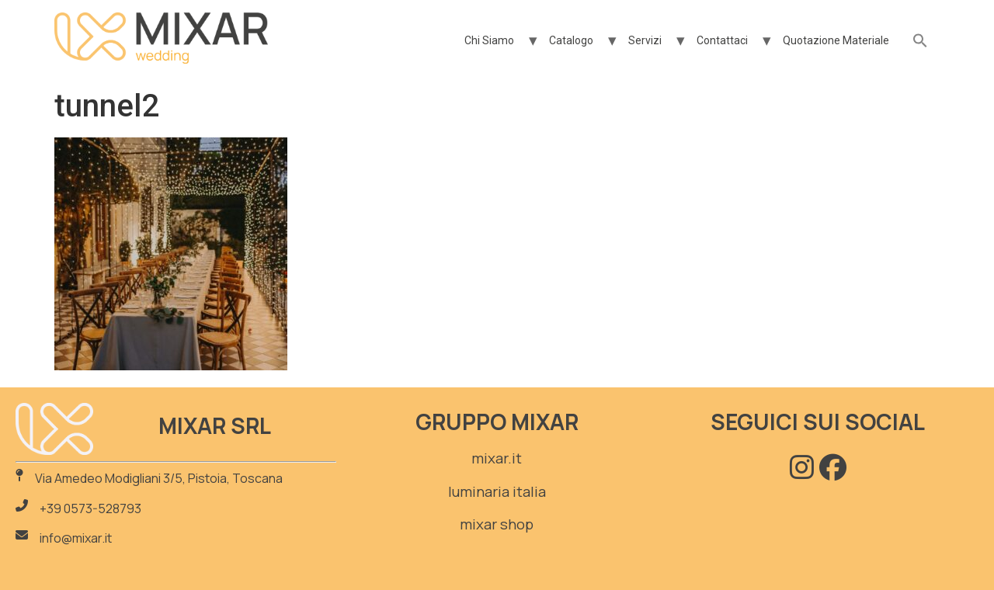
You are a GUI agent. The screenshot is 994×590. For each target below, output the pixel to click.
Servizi (645, 40)
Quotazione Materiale (836, 40)
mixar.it (496, 458)
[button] (920, 41)
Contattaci (722, 40)
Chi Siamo (489, 40)
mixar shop (496, 524)
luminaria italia (497, 491)
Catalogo (571, 40)
